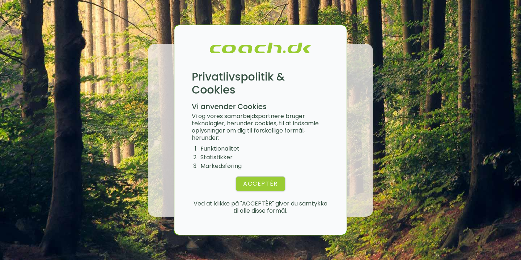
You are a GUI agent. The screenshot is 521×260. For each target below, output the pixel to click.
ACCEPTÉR (260, 183)
